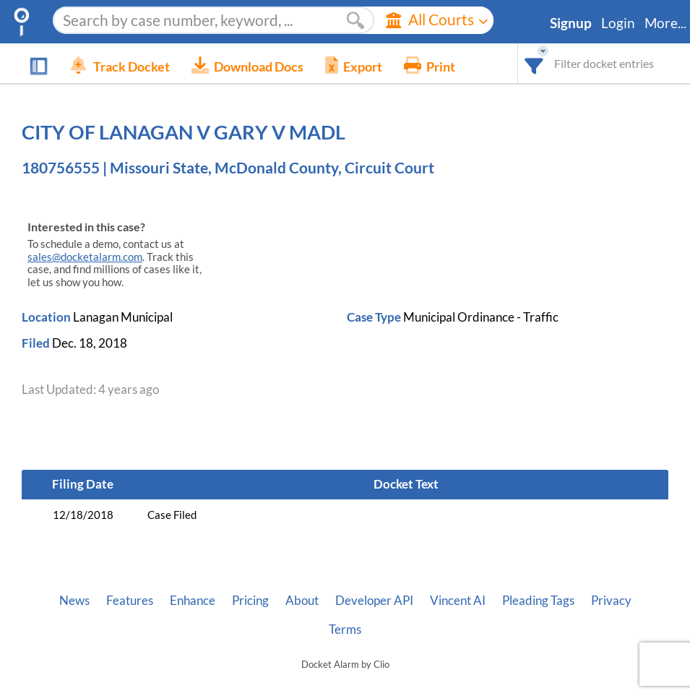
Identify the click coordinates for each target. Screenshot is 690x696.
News (74, 600)
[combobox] (534, 63)
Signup (571, 23)
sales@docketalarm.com (84, 257)
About (302, 600)
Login (618, 23)
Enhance (192, 600)
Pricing (250, 600)
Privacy (611, 600)
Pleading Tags (538, 600)
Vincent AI (458, 600)
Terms (345, 629)
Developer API (374, 600)
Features (129, 600)
